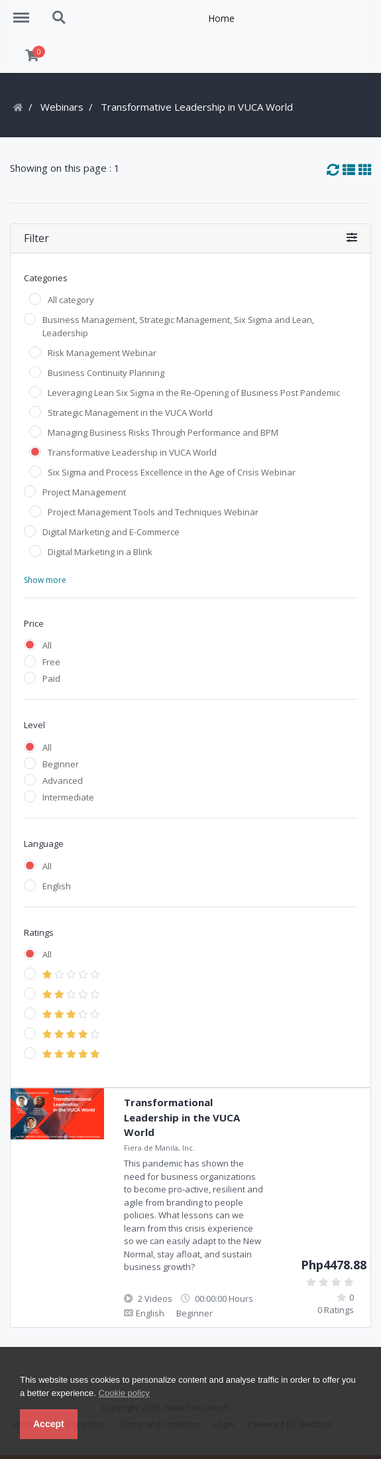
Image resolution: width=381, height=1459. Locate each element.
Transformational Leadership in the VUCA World (182, 1117)
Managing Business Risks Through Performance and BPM (163, 432)
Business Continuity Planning (106, 373)
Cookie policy (124, 1393)
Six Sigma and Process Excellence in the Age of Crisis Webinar (172, 472)
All (47, 645)
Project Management (84, 492)
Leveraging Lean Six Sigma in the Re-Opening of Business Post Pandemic (194, 393)
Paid (51, 678)
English (56, 886)
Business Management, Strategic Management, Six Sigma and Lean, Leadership (178, 326)
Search (59, 17)
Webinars (61, 106)
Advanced (62, 781)
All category (71, 300)
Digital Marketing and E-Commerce (111, 532)
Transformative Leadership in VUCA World (132, 452)
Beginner (60, 764)
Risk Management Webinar (102, 353)
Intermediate (68, 797)
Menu (25, 11)
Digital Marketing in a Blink (100, 552)
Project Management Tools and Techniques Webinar (153, 512)
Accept (48, 1424)
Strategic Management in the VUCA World (130, 412)
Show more (45, 580)
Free (51, 662)
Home (221, 18)
